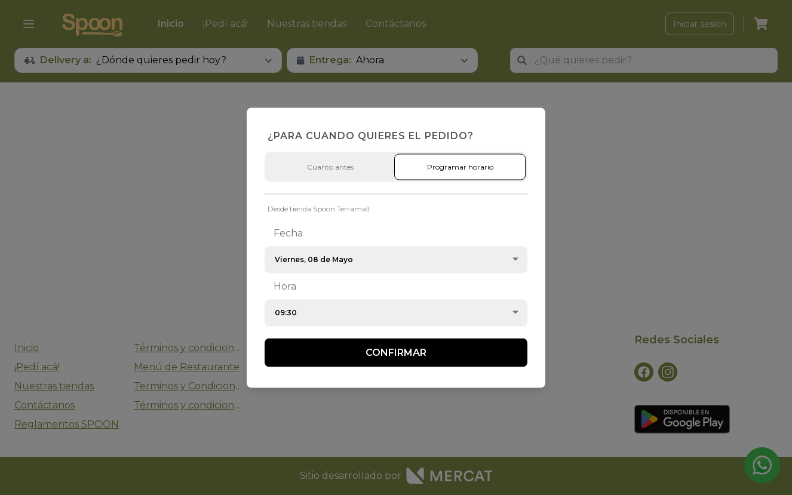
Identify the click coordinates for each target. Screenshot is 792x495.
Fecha (288, 232)
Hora (285, 285)
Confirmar (396, 352)
